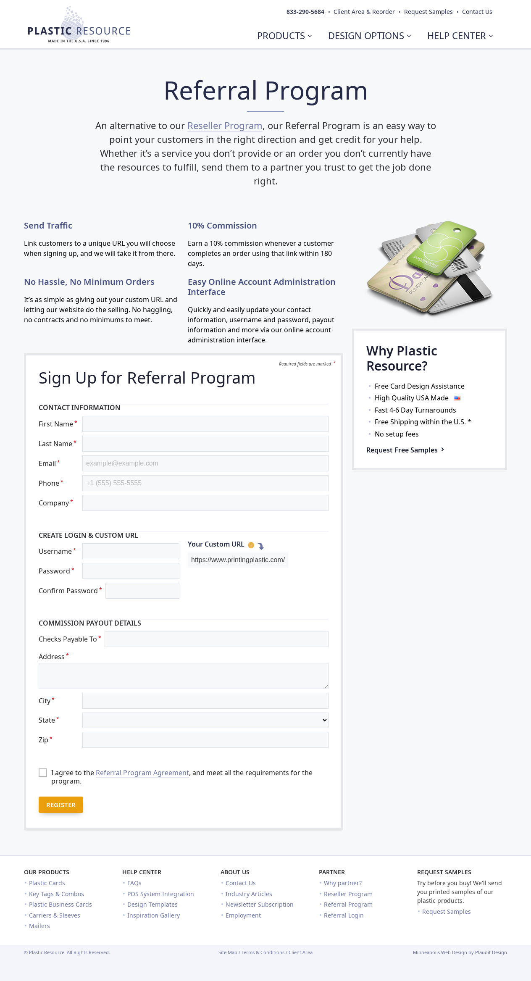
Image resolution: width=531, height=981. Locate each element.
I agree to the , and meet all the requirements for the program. (182, 776)
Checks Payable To (70, 639)
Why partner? (343, 883)
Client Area (301, 952)
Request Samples (444, 872)
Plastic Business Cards (60, 904)
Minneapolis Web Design (440, 952)
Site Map (227, 952)
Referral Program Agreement (142, 772)
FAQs (134, 883)
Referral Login (344, 915)
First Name (58, 424)
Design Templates (152, 904)
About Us (235, 872)
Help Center (141, 872)
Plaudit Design (491, 952)
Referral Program (348, 904)
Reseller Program (225, 125)
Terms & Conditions (263, 952)
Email (49, 463)
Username (57, 551)
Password (56, 571)
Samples (428, 12)
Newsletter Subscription (260, 904)
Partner (332, 872)
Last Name (57, 443)
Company (56, 503)
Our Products (46, 872)
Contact (477, 12)
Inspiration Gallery (153, 915)
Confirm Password (70, 590)
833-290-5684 (305, 12)
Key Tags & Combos (56, 894)
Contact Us (241, 883)
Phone (51, 483)
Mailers (39, 926)
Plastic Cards (47, 883)
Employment (243, 915)
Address (54, 656)
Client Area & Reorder (364, 12)
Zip (46, 740)
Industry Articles (249, 894)
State (49, 720)
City (47, 701)
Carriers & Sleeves (54, 915)
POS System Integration (160, 894)
